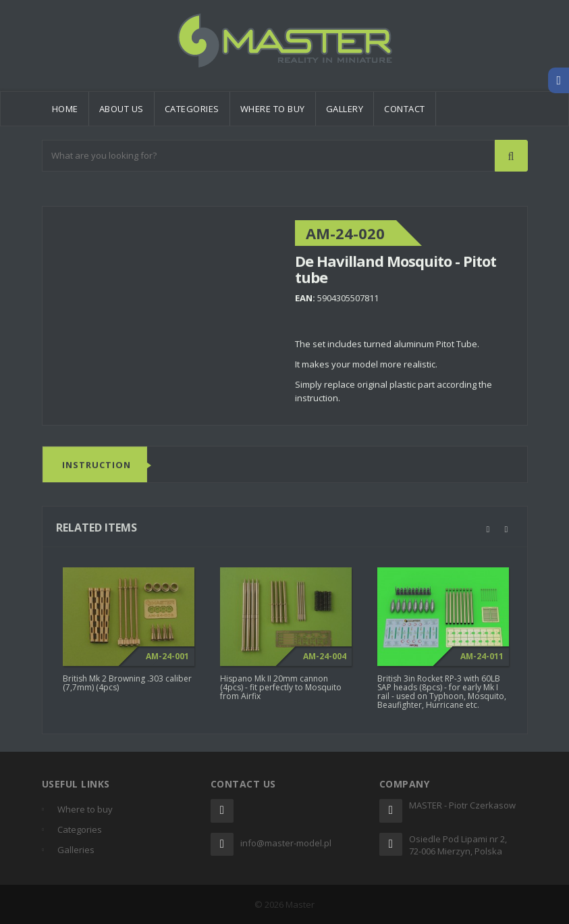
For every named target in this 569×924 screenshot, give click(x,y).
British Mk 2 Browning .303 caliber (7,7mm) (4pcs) (127, 686)
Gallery (345, 109)
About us (121, 109)
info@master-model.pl (285, 843)
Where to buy (272, 109)
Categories (192, 109)
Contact (404, 109)
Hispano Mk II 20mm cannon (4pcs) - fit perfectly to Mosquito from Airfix (281, 690)
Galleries (75, 850)
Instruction (96, 465)
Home (65, 109)
